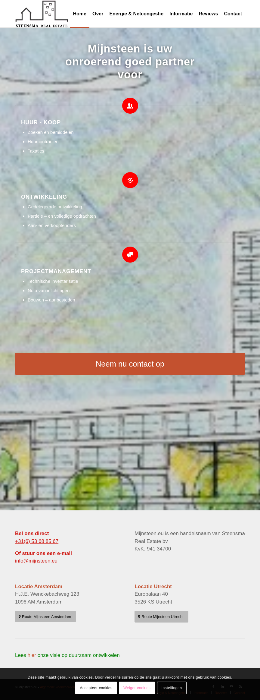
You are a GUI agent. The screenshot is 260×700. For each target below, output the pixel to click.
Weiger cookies (136, 688)
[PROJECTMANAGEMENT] (130, 255)
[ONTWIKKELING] (130, 180)
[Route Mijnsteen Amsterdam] (45, 616)
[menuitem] (79, 13)
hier (32, 655)
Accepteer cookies (96, 688)
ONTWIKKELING (44, 197)
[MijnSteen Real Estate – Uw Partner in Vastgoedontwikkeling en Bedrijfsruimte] (42, 13)
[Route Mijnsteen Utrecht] (161, 617)
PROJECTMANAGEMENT (56, 271)
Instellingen (172, 688)
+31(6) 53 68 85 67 (36, 541)
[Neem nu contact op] (130, 364)
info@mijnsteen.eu (36, 561)
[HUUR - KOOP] (130, 106)
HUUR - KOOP (41, 122)
